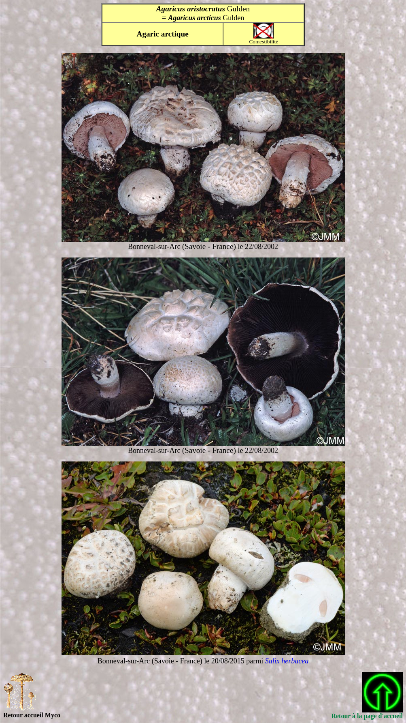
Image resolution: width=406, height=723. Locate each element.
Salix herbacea (286, 661)
